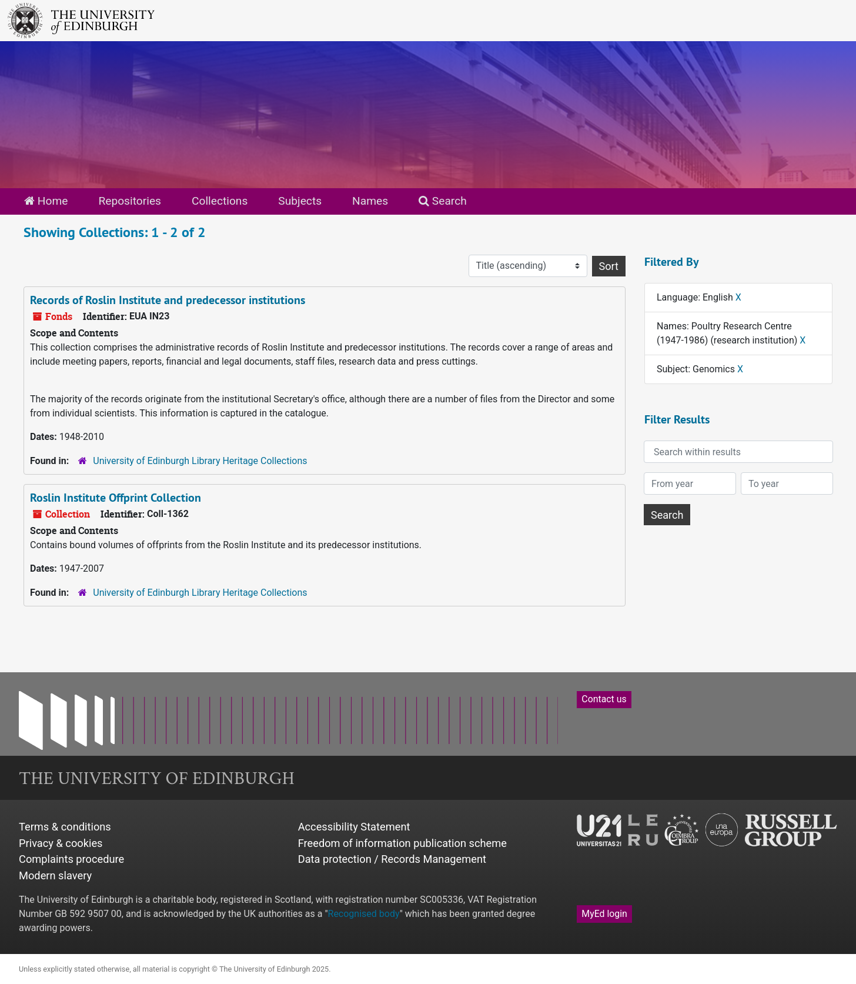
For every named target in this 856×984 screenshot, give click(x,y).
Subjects (300, 201)
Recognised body (364, 913)
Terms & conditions (65, 826)
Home (46, 201)
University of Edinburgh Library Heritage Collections (200, 460)
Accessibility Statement (354, 826)
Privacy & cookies (61, 843)
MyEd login (604, 913)
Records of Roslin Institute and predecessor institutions (167, 300)
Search (443, 201)
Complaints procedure (71, 859)
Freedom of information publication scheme (402, 843)
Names (370, 201)
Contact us (603, 699)
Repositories (129, 201)
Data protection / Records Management (392, 859)
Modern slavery (55, 875)
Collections (220, 201)
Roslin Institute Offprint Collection (115, 497)
